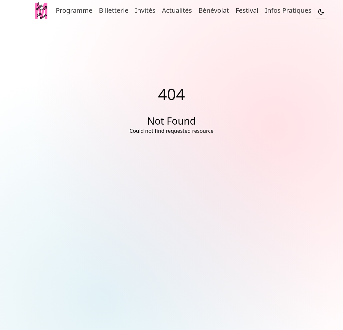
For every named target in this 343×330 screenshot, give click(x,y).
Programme (74, 10)
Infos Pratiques (288, 10)
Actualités (177, 10)
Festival (246, 10)
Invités (145, 10)
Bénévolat (213, 10)
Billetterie (114, 10)
